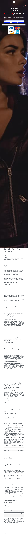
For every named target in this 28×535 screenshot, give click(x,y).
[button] (14, 2)
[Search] (25, 24)
